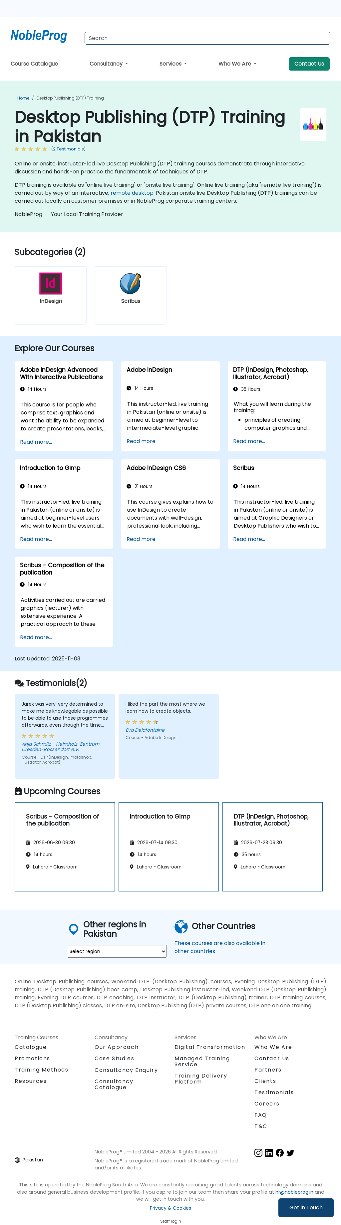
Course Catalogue (34, 64)
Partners (268, 1070)
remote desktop (132, 193)
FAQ (260, 1115)
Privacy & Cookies (170, 1208)
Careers (266, 1103)
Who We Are (235, 64)
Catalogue (31, 1047)
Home (23, 98)
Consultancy (107, 64)
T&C (260, 1126)
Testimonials (274, 1092)
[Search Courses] (207, 38)
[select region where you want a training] (117, 951)
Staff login (170, 1221)
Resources (31, 1081)
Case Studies (114, 1058)
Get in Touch (306, 1207)
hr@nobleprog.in (294, 1192)
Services (171, 64)
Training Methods (42, 1070)
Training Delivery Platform (200, 1079)
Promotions (32, 1058)
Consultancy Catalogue (114, 1084)
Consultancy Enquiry (126, 1070)
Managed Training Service (202, 1061)
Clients (265, 1081)
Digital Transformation (209, 1047)
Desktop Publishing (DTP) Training (70, 98)
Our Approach (117, 1047)
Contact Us (309, 64)
